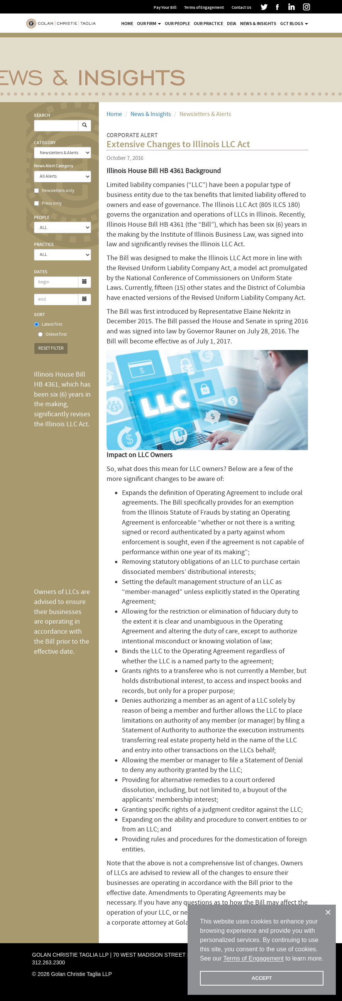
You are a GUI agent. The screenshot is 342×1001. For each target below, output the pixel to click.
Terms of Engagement (204, 7)
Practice (44, 244)
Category (45, 143)
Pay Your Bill (165, 7)
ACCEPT (262, 978)
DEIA (231, 23)
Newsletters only (54, 190)
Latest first (48, 324)
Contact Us (241, 7)
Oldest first (52, 334)
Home (127, 23)
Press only (48, 203)
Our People (177, 23)
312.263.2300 (48, 962)
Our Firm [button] (149, 23)
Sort (39, 314)
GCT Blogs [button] (294, 23)
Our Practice (208, 23)
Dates (40, 272)
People (41, 217)
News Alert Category (53, 166)
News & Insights (258, 23)
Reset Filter (51, 348)
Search (42, 115)
